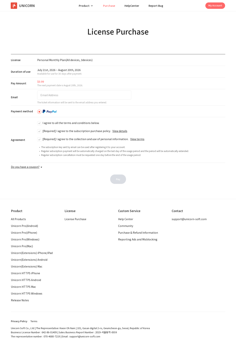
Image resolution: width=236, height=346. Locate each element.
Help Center (125, 219)
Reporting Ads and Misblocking (137, 239)
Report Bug (156, 6)
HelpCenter (131, 6)
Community (125, 226)
